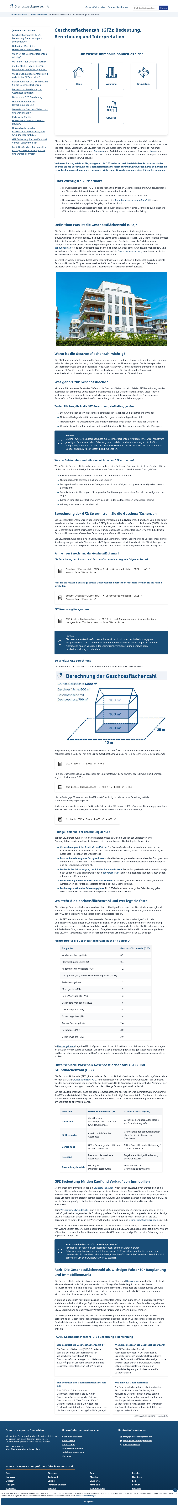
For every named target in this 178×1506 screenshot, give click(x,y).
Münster (10, 1478)
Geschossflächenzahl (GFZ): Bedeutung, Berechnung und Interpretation (27, 38)
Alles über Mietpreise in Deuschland (23, 1446)
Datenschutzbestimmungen (86, 1495)
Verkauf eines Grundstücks (74, 1207)
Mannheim (95, 1481)
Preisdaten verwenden (73, 1449)
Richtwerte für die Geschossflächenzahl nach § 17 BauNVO (28, 120)
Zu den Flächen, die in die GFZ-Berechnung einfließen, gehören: (29, 68)
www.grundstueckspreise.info (137, 1437)
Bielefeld (52, 1485)
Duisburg (136, 1485)
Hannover (10, 1474)
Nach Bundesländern (72, 1433)
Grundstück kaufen (103, 1184)
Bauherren (99, 148)
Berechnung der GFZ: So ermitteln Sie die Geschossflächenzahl (30, 83)
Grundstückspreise (95, 7)
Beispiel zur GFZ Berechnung (27, 97)
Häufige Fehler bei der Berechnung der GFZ (23, 103)
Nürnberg (137, 1474)
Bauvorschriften (110, 869)
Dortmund (53, 1474)
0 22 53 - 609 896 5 (131, 1441)
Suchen (163, 8)
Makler (154, 148)
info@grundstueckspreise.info (137, 1433)
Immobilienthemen (118, 7)
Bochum (136, 1481)
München (94, 1474)
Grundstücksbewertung (130, 248)
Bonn (92, 1470)
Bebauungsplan (63, 244)
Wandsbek (11, 1485)
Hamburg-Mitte (97, 1485)
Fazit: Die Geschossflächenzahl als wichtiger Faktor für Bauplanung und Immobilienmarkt (30, 150)
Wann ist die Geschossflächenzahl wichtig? (29, 55)
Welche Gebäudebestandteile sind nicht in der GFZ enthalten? (30, 75)
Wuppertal (95, 1478)
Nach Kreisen (68, 1437)
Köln (134, 1478)
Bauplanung (132, 1278)
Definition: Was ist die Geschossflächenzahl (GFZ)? (26, 48)
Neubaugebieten (66, 1043)
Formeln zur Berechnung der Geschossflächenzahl (27, 91)
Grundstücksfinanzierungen (143, 1217)
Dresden (136, 1470)
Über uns (66, 1453)
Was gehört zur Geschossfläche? (29, 61)
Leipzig (51, 1478)
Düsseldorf (53, 1470)
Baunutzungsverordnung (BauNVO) (132, 197)
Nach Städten (68, 1441)
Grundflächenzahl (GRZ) (84, 1076)
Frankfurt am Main (57, 1481)
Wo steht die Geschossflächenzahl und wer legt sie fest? (30, 111)
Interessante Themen (72, 1445)
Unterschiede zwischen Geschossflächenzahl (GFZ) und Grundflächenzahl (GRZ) (28, 131)
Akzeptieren (89, 1502)
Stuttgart (10, 1481)
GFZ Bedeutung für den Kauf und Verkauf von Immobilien (29, 141)
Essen (8, 1470)
